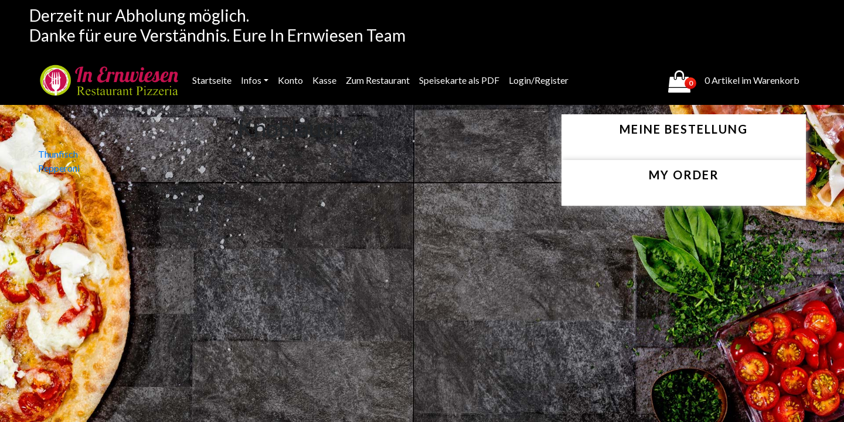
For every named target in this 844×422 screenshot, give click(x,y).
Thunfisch (58, 153)
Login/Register (539, 80)
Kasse (324, 80)
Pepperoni (59, 167)
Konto (290, 80)
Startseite (212, 80)
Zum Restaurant (378, 80)
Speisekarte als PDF (459, 80)
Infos (251, 80)
